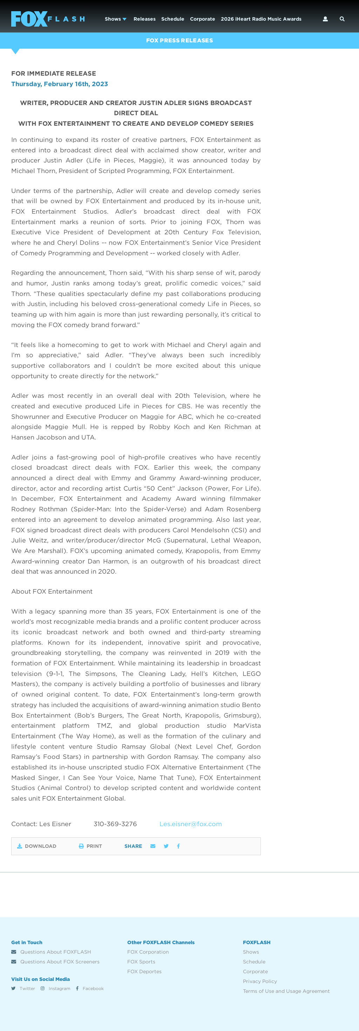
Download (36, 846)
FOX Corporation (148, 952)
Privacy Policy (260, 981)
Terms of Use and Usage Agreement (286, 991)
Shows (116, 19)
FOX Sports (141, 961)
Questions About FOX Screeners (55, 961)
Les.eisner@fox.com (191, 824)
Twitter (23, 988)
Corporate (202, 19)
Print (90, 846)
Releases (145, 19)
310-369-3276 (115, 824)
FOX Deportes (144, 971)
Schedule (172, 19)
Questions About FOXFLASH (51, 952)
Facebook (90, 988)
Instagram (55, 988)
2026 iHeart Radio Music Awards (261, 19)
